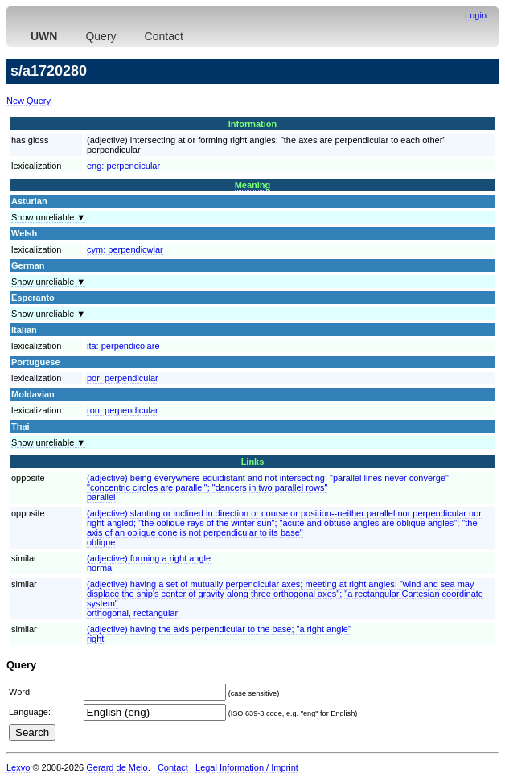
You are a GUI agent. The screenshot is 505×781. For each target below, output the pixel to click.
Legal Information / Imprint (246, 767)
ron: (122, 410)
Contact (164, 36)
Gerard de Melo (116, 767)
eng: (123, 166)
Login (476, 15)
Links (253, 462)
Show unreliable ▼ (48, 217)
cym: (125, 249)
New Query (28, 100)
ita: (123, 346)
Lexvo (18, 767)
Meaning (253, 185)
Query (100, 36)
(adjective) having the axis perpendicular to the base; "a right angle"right (219, 633)
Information (252, 124)
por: (122, 378)
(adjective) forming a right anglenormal (149, 563)
